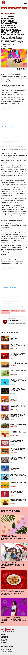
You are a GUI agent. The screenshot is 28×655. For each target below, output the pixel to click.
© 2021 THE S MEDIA (6, 649)
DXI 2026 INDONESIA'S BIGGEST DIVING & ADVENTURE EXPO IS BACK (18, 380)
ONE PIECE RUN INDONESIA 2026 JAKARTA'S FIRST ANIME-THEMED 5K (18, 424)
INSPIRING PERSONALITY (15, 435)
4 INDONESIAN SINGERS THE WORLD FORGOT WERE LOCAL (18, 475)
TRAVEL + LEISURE (13, 452)
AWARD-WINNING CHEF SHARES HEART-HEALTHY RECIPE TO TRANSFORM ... (12, 593)
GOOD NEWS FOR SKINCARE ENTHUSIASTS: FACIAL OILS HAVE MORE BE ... (13, 538)
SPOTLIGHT (11, 8)
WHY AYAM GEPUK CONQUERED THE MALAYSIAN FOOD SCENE (18, 337)
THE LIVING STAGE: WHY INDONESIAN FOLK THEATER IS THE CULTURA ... (18, 389)
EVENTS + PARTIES (13, 348)
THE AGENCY (4, 642)
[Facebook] (20, 69)
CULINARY (12, 339)
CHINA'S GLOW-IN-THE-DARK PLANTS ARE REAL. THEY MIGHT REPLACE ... (18, 484)
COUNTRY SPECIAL (14, 365)
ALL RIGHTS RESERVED (7, 651)
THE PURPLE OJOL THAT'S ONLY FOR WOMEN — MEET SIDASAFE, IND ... (17, 467)
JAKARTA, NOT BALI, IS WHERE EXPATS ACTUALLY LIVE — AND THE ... (18, 363)
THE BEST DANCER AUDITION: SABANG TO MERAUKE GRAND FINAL (18, 407)
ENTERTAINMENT (13, 357)
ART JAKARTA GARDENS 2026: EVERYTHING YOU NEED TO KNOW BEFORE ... (18, 372)
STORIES (18, 8)
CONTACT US (4, 637)
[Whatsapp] (17, 69)
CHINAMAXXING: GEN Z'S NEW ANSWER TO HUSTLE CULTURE (18, 500)
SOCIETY (4, 8)
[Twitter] (24, 69)
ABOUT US (3, 634)
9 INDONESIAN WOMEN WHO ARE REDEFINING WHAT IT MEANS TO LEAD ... (17, 415)
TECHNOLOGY (13, 486)
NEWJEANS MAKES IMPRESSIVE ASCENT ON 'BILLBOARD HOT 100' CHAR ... (13, 566)
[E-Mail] (26, 69)
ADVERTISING (4, 636)
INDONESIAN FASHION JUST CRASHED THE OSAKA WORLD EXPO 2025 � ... (14, 621)
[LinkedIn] (22, 69)
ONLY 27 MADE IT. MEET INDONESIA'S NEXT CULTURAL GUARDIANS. (18, 346)
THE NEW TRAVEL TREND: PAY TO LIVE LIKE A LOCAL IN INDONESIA (18, 450)
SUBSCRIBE (4, 640)
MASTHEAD (4, 639)
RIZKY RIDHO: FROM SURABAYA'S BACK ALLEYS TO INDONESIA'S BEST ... (18, 433)
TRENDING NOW (13, 469)
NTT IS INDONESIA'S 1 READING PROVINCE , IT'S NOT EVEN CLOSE (18, 398)
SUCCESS (25, 8)
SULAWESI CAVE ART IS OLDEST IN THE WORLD (16, 441)
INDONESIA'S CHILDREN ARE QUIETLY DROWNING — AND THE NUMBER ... (17, 458)
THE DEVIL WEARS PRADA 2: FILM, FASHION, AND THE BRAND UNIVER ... (17, 354)
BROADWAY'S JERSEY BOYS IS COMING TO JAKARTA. (18, 492)
